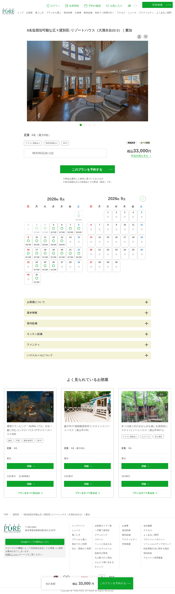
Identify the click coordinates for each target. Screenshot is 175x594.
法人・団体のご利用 (81, 548)
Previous (8, 407)
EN (135, 6)
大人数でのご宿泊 (103, 557)
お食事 (78, 12)
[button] (81, 125)
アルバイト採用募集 (153, 557)
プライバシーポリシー (154, 539)
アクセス (121, 12)
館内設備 (88, 12)
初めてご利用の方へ (104, 12)
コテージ (99, 539)
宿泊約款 (148, 553)
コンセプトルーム (103, 548)
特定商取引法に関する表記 (156, 548)
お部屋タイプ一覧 (103, 526)
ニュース (132, 12)
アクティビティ (146, 12)
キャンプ (99, 567)
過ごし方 (39, 12)
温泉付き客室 (101, 553)
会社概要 (148, 526)
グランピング (101, 535)
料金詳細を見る (139, 156)
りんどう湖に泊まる (104, 562)
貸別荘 (16, 514)
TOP (6, 514)
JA (129, 6)
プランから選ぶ (53, 12)
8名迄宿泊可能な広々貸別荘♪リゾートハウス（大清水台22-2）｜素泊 (57, 514)
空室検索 (126, 544)
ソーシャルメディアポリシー (157, 544)
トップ (20, 12)
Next (52, 407)
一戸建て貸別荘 (102, 530)
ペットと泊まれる (103, 544)
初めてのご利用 (79, 544)
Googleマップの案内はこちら (35, 542)
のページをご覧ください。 (24, 554)
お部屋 (29, 12)
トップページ (78, 526)
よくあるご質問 (163, 12)
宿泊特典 (68, 12)
